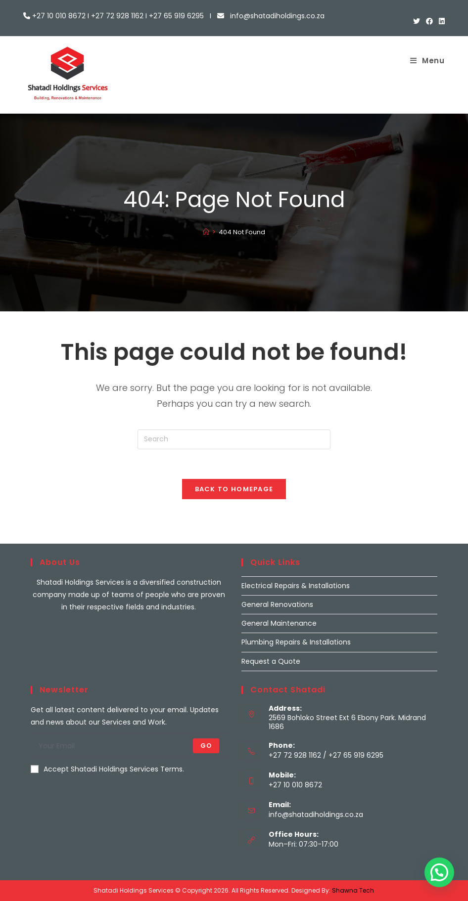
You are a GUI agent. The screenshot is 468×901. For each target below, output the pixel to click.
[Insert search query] (234, 439)
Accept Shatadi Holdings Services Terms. (107, 769)
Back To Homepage (234, 489)
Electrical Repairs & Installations (295, 586)
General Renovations (277, 604)
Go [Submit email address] (206, 745)
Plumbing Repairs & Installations (296, 642)
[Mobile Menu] (427, 60)
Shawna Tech (353, 890)
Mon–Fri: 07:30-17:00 (303, 844)
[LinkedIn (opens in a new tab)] (440, 21)
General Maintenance (279, 623)
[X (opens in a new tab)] (416, 21)
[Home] (206, 232)
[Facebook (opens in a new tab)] (429, 21)
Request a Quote (270, 661)
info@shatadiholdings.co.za (316, 814)
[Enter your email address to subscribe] (129, 745)
